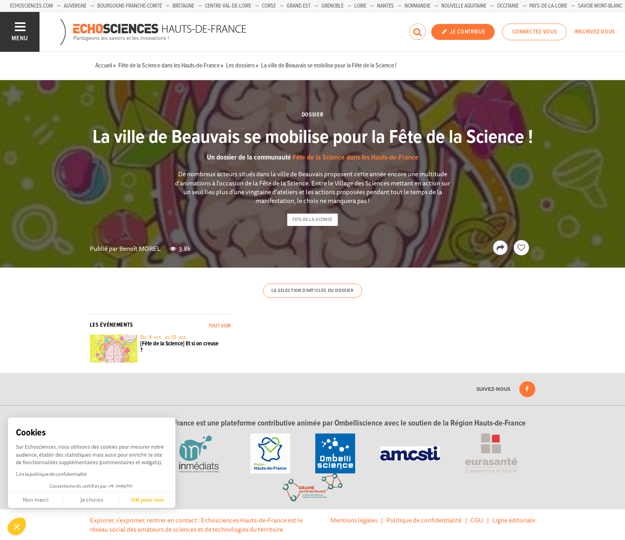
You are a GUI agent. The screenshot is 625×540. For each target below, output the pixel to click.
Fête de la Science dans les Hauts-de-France (356, 157)
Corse (269, 6)
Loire (360, 6)
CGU (476, 520)
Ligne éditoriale (513, 520)
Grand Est (299, 6)
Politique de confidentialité (424, 520)
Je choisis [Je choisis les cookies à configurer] (91, 499)
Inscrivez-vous (594, 31)
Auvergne (75, 6)
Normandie (417, 6)
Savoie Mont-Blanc (600, 6)
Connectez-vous (534, 31)
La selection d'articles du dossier (312, 291)
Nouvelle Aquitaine (463, 6)
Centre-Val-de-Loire (228, 6)
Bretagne (183, 6)
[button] (16, 526)
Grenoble (332, 6)
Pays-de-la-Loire (548, 6)
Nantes (385, 6)
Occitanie (508, 6)
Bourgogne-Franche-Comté (129, 6)
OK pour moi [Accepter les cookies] (147, 499)
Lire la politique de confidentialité (51, 474)
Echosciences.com (31, 6)
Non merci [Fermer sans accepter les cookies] (36, 499)
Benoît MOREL (140, 248)
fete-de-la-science (312, 220)
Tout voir (219, 326)
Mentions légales (353, 520)
